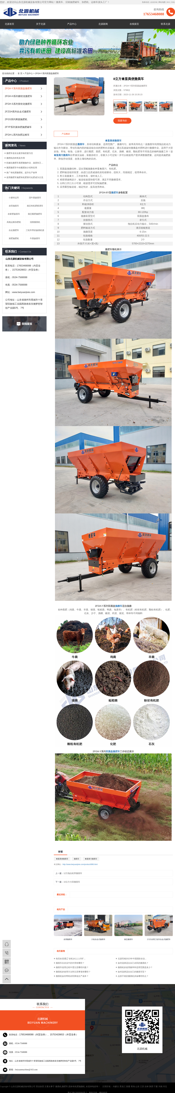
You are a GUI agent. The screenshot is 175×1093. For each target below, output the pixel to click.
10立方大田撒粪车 (72, 882)
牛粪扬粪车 (35, 238)
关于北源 (40, 24)
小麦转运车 (14, 197)
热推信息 (145, 2)
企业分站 (153, 2)
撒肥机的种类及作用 (15, 158)
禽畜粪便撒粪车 (62, 859)
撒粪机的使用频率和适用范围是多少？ (135, 967)
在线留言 (134, 24)
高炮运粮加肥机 (14, 222)
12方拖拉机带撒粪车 (73, 873)
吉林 (147, 1086)
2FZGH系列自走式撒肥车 (18, 111)
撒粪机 (58, 1086)
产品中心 (72, 24)
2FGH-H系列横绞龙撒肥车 (18, 96)
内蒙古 (116, 1086)
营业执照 (40, 1086)
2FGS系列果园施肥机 (16, 119)
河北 (165, 1086)
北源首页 (9, 24)
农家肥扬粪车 (14, 214)
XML (173, 2)
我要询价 (122, 120)
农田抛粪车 (14, 206)
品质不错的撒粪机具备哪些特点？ (133, 976)
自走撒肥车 (14, 230)
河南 (160, 1086)
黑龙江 (123, 1086)
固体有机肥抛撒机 (77, 1086)
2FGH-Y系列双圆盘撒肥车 (47, 73)
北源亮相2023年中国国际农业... (132, 958)
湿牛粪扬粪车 (35, 197)
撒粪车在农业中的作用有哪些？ (70, 963)
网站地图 (162, 2)
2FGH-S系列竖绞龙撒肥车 (18, 104)
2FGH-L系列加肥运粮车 (17, 135)
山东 (137, 1086)
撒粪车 (76, 859)
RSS (168, 2)
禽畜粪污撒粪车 (91, 859)
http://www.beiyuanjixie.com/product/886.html (80, 864)
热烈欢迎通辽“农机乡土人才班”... (70, 958)
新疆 (128, 1086)
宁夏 (156, 1086)
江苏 (142, 1086)
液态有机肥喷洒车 (35, 206)
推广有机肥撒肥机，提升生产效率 (21, 172)
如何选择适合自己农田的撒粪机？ (133, 963)
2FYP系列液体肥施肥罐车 (18, 127)
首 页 (20, 73)
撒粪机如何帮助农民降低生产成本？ (72, 976)
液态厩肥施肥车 (35, 214)
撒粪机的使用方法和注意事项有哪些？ (73, 972)
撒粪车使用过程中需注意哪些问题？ (72, 967)
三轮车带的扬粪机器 (35, 230)
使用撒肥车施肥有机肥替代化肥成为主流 (24, 177)
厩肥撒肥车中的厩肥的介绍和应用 (21, 167)
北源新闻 (103, 24)
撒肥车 (65, 1086)
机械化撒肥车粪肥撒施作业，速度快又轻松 (25, 163)
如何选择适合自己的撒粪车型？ (132, 972)
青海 (133, 1086)
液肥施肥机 (14, 238)
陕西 (151, 1086)
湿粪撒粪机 (35, 222)
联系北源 (165, 24)
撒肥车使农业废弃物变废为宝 (19, 153)
